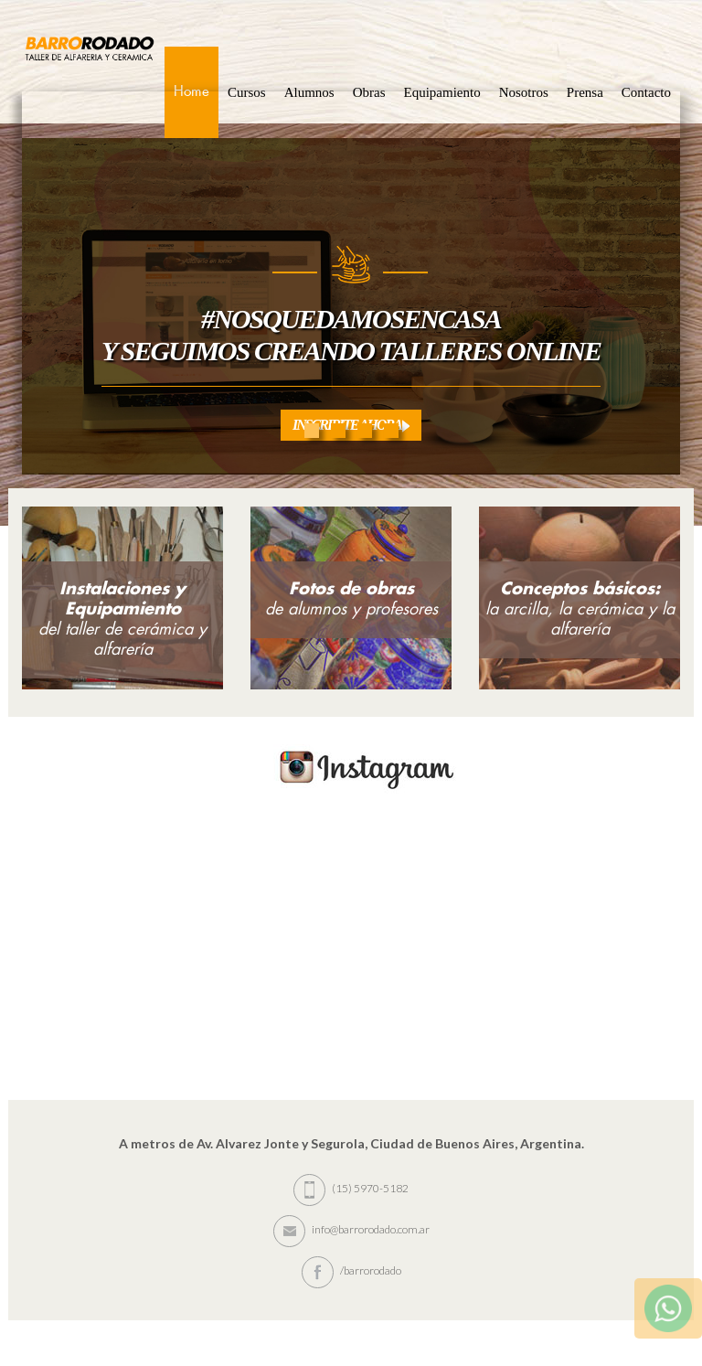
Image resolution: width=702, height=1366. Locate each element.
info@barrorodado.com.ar (351, 1229)
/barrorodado (351, 1270)
